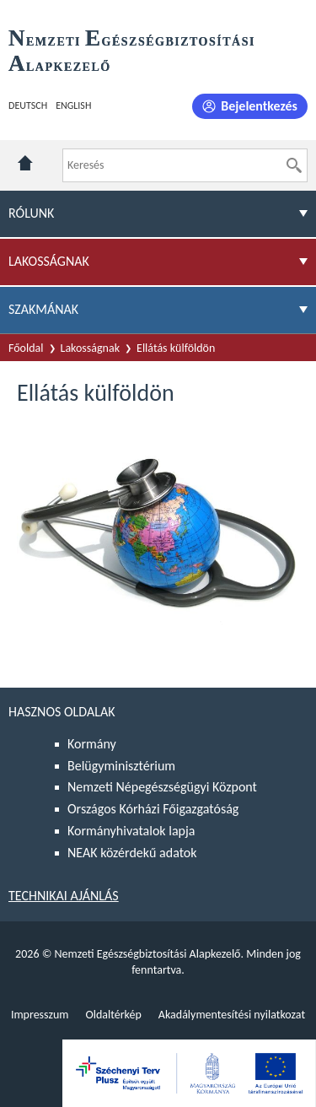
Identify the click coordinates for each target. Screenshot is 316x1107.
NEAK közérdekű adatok (132, 853)
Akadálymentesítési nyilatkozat (231, 1014)
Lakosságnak (91, 348)
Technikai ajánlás (63, 896)
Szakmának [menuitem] (43, 309)
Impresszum (40, 1014)
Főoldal (26, 348)
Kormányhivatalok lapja (131, 831)
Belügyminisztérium (121, 766)
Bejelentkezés (259, 106)
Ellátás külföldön (176, 348)
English (73, 105)
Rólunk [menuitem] (31, 213)
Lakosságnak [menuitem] (48, 261)
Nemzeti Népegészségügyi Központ (162, 787)
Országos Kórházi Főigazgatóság (152, 809)
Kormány (91, 744)
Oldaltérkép (113, 1014)
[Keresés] (294, 165)
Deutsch (27, 105)
